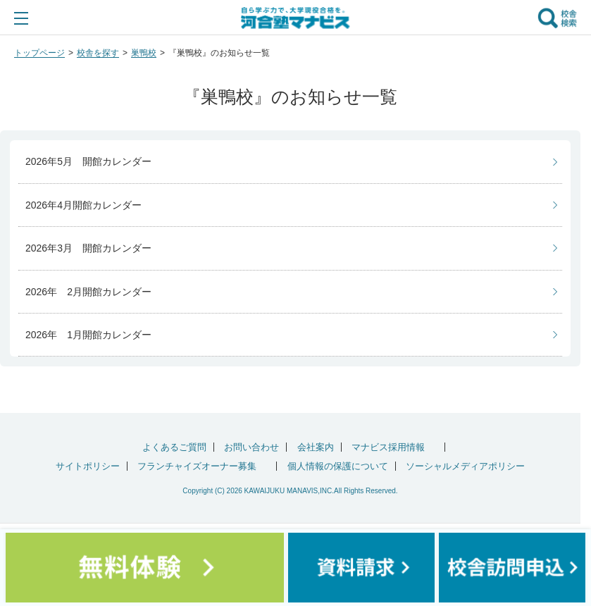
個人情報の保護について (337, 466)
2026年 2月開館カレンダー (88, 291)
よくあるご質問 (174, 447)
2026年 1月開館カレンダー (88, 334)
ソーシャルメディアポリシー (465, 466)
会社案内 (315, 447)
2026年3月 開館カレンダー (88, 248)
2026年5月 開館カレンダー (88, 161)
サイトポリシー (88, 466)
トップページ (39, 53)
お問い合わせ (251, 447)
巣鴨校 (143, 53)
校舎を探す (98, 53)
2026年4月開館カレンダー (83, 205)
